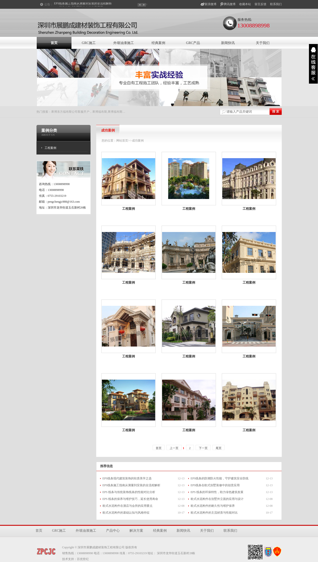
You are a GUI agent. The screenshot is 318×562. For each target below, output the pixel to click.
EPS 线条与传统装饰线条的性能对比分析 (129, 492)
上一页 (174, 448)
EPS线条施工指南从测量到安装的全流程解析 (83, 4)
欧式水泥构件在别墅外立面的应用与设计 (217, 499)
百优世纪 (83, 559)
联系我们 (276, 4)
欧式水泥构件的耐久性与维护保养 (213, 505)
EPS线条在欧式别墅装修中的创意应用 (215, 485)
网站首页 (122, 140)
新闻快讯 (228, 43)
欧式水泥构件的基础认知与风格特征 (126, 512)
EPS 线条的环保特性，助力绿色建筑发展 (217, 492)
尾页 (219, 448)
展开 (313, 64)
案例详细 (116, 216)
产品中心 (113, 530)
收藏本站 (245, 4)
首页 (54, 43)
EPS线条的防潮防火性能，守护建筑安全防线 (220, 478)
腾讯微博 (230, 4)
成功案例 (138, 140)
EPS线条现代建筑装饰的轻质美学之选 (127, 478)
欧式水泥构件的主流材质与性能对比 (214, 512)
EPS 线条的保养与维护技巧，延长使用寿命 (130, 499)
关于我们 (263, 43)
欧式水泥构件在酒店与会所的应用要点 (128, 505)
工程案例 (50, 148)
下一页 (203, 448)
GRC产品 (193, 43)
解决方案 (136, 530)
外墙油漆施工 (123, 43)
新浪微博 (210, 4)
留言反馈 (260, 4)
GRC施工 (89, 43)
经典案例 (158, 43)
